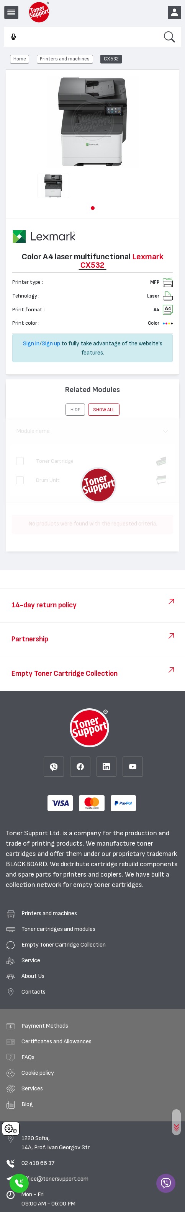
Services (32, 1088)
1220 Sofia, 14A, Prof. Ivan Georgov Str (55, 1142)
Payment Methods (44, 1026)
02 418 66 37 (37, 1163)
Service (30, 960)
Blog (27, 1104)
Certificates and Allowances (56, 1041)
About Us (32, 976)
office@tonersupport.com (54, 1179)
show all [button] (104, 409)
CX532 (111, 59)
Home (19, 59)
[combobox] (81, 37)
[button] (93, 208)
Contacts (33, 992)
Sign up (51, 343)
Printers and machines (65, 59)
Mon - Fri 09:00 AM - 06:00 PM (48, 1199)
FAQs (27, 1057)
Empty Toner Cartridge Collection (63, 945)
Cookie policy (37, 1073)
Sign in (31, 343)
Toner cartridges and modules (58, 929)
